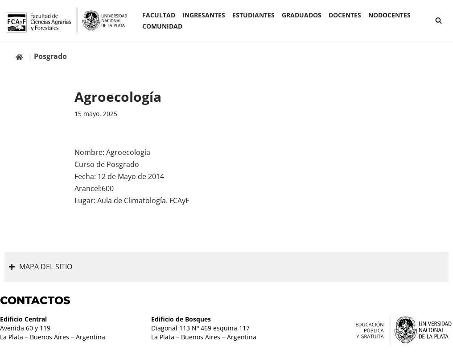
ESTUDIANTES (253, 15)
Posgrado (50, 56)
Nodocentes (389, 15)
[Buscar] (438, 20)
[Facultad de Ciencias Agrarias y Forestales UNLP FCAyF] (67, 20)
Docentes (345, 15)
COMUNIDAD (162, 26)
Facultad (158, 15)
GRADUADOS (301, 15)
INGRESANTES (203, 15)
